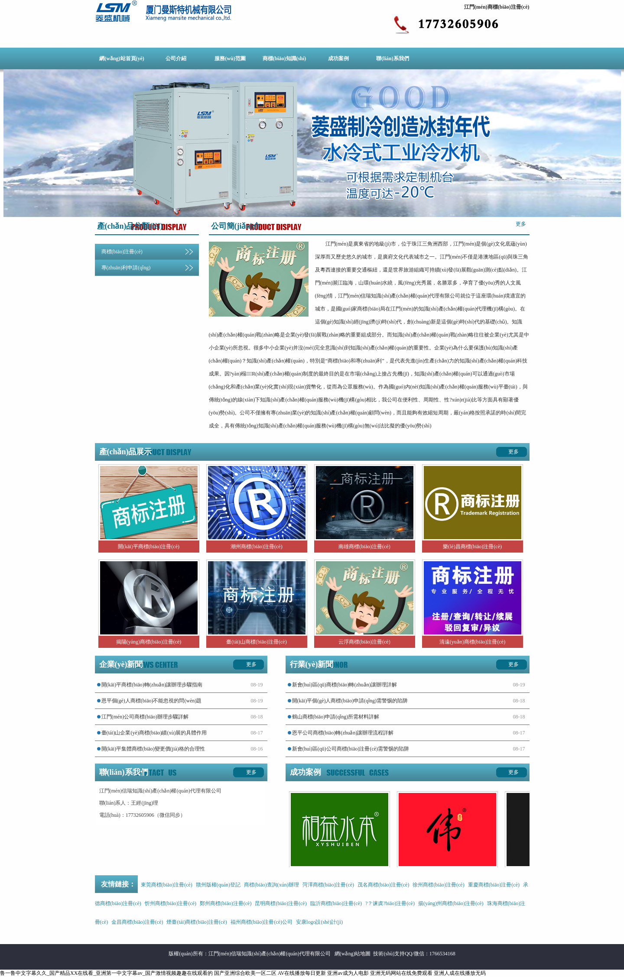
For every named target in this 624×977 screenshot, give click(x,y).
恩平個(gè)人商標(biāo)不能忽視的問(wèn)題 (151, 701)
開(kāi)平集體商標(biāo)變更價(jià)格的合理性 (153, 749)
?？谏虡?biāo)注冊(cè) (390, 903)
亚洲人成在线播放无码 (460, 973)
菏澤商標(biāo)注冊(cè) (328, 885)
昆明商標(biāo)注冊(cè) (280, 903)
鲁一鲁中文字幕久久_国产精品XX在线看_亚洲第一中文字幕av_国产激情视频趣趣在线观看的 (106, 973)
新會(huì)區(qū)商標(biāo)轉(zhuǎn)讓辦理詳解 (344, 685)
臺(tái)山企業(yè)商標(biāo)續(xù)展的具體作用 (154, 733)
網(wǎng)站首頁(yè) (121, 58)
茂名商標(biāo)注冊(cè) (383, 885)
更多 (521, 224)
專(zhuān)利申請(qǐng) (126, 268)
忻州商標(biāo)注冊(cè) (170, 903)
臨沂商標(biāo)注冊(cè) (336, 903)
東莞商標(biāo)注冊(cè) (166, 885)
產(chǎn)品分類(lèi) (130, 226)
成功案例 (338, 58)
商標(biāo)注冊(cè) (122, 252)
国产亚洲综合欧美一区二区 (245, 973)
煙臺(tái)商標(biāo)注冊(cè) (196, 922)
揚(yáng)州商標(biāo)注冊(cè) (451, 903)
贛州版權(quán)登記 (218, 885)
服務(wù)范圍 (229, 58)
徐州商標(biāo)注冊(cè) (438, 885)
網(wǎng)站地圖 (353, 954)
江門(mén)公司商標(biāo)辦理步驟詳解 (144, 717)
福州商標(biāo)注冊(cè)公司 (261, 922)
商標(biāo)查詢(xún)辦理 (271, 885)
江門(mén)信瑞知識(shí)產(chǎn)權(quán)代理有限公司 (269, 954)
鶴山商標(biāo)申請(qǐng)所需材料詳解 (336, 717)
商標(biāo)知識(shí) (284, 58)
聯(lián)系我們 (392, 58)
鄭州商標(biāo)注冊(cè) (225, 903)
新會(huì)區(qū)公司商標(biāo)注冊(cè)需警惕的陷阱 (351, 749)
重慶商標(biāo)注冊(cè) (494, 885)
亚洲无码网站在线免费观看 (401, 973)
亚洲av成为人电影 (347, 973)
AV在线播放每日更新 (302, 973)
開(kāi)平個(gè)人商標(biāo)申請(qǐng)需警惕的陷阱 (350, 701)
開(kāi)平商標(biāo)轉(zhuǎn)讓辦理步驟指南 (152, 685)
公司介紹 (176, 58)
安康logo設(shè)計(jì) (319, 922)
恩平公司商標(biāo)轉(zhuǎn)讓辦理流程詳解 (343, 733)
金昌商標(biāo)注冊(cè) (137, 922)
